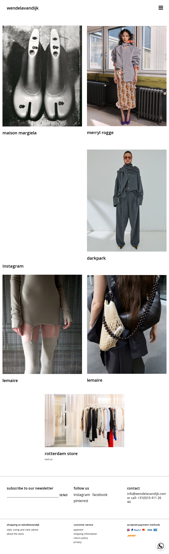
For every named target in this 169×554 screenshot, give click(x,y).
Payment (78, 529)
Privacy (78, 542)
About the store (15, 533)
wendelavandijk (23, 8)
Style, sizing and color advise (22, 529)
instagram (82, 494)
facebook (99, 494)
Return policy (81, 537)
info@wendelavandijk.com (146, 494)
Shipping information (85, 533)
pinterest (81, 500)
